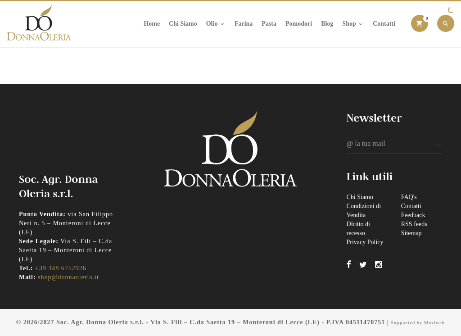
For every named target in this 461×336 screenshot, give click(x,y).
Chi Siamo (183, 23)
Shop (353, 23)
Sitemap (411, 233)
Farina (244, 23)
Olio (216, 23)
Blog (327, 23)
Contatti (384, 23)
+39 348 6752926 (60, 268)
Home (152, 23)
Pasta (269, 23)
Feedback (413, 215)
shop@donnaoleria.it (68, 277)
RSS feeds (414, 224)
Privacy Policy (364, 242)
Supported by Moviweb (418, 322)
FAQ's (409, 197)
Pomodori (298, 23)
